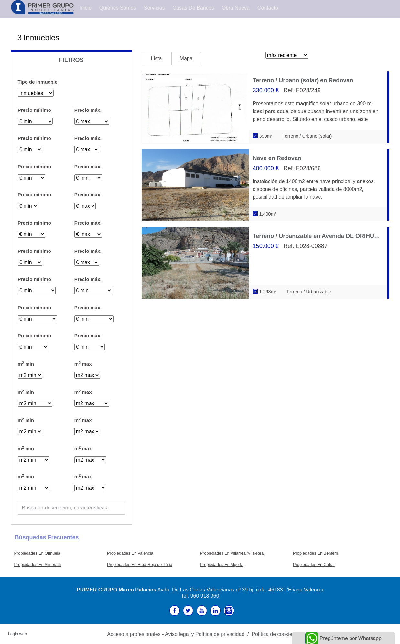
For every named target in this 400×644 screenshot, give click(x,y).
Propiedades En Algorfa (221, 564)
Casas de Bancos (193, 8)
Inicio (86, 8)
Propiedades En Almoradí (37, 564)
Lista (156, 58)
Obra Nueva (236, 8)
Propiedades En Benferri (315, 553)
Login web (17, 633)
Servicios (154, 8)
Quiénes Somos (117, 8)
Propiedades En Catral (314, 564)
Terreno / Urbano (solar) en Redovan (303, 80)
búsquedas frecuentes (47, 537)
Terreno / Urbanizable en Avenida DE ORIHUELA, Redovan (318, 236)
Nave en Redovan (277, 158)
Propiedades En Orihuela (37, 553)
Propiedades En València (130, 553)
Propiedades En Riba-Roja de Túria (139, 564)
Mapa (186, 58)
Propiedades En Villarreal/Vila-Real (232, 553)
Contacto (267, 8)
